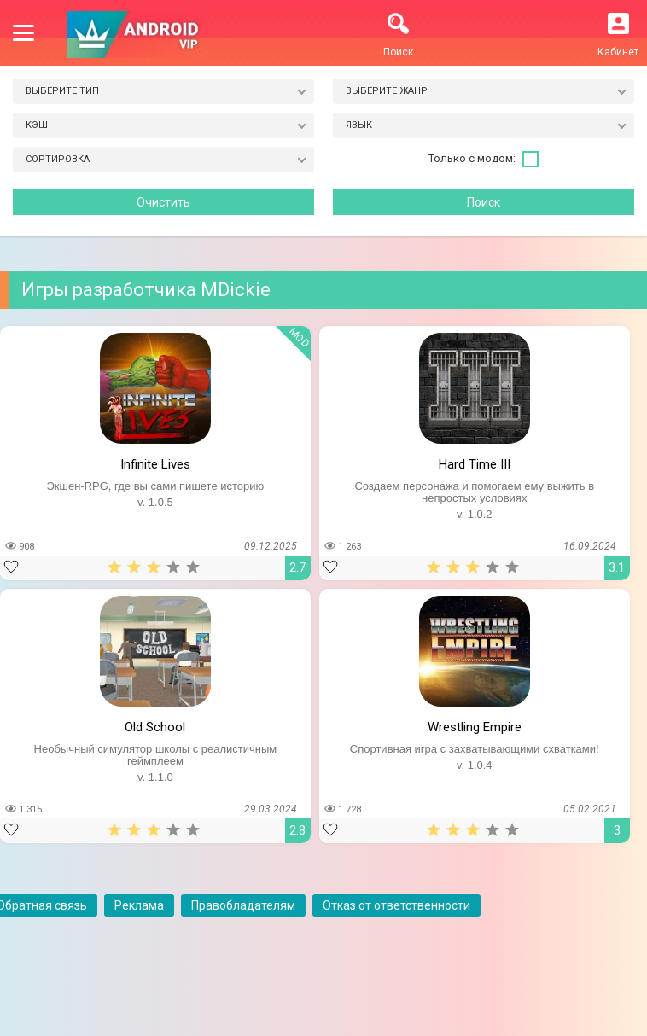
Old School (155, 727)
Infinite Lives (155, 464)
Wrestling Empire (475, 727)
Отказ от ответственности (396, 905)
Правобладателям (243, 905)
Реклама (139, 905)
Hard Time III (474, 464)
